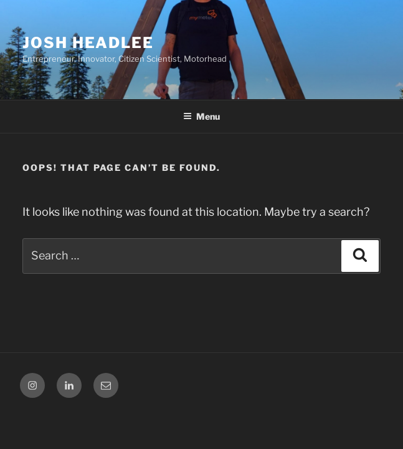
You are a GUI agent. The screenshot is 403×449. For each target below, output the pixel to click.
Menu (201, 116)
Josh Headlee (88, 43)
